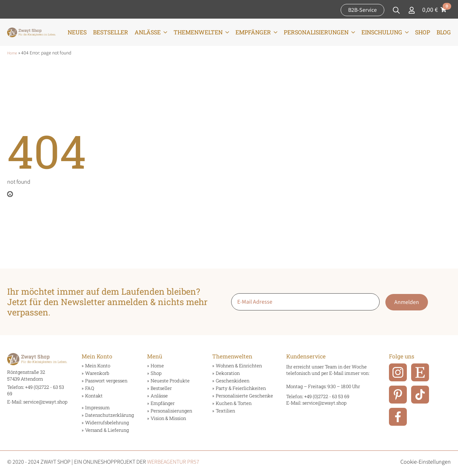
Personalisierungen (316, 32)
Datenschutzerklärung (109, 415)
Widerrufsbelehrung (107, 422)
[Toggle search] (396, 10)
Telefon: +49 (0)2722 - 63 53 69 (317, 396)
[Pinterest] (398, 395)
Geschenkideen (232, 380)
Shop (422, 32)
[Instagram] (398, 372)
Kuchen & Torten (234, 403)
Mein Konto (97, 365)
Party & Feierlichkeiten (241, 388)
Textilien (225, 411)
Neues (77, 32)
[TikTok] (420, 395)
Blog (444, 32)
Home (12, 53)
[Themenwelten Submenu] (226, 32)
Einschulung (381, 32)
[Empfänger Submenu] (274, 32)
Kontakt (94, 396)
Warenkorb (97, 373)
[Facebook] (398, 417)
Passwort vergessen (106, 380)
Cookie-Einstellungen (425, 462)
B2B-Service (362, 10)
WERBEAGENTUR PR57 (173, 462)
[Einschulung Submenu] (405, 32)
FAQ (89, 388)
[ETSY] (420, 372)
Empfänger (253, 32)
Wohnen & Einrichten (239, 365)
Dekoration (228, 373)
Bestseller (110, 32)
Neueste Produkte (170, 380)
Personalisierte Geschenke (244, 396)
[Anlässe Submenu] (164, 32)
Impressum (97, 407)
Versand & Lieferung (107, 430)
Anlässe (148, 32)
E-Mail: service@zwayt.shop (37, 402)
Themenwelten (198, 32)
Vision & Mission (168, 418)
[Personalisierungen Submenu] (352, 32)
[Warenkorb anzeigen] (435, 10)
